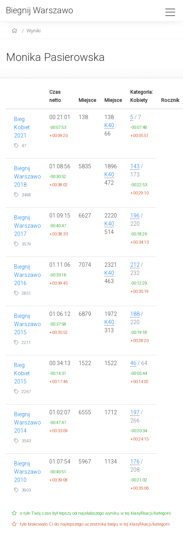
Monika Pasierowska (55, 57)
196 (135, 215)
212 (135, 265)
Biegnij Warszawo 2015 (27, 324)
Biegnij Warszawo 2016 (27, 275)
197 (135, 412)
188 (135, 314)
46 (133, 363)
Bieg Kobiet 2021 (22, 127)
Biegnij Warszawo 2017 (27, 225)
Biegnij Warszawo (39, 10)
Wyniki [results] (34, 31)
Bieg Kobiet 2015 (22, 373)
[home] (15, 31)
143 (135, 166)
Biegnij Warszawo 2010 (27, 471)
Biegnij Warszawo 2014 (27, 422)
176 (135, 461)
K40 (109, 125)
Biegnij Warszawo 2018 (27, 176)
